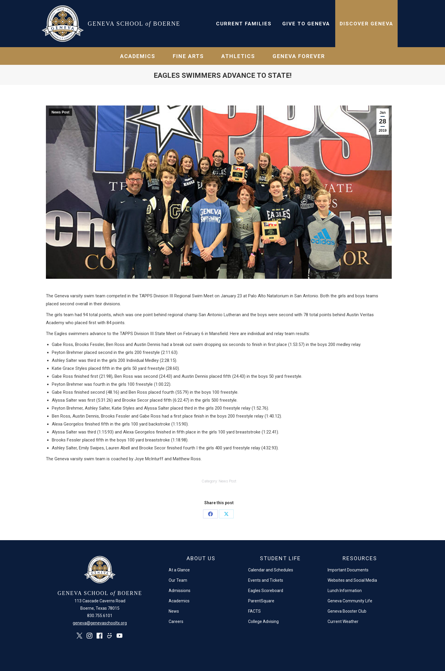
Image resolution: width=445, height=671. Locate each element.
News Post (60, 112)
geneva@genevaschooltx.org (100, 623)
